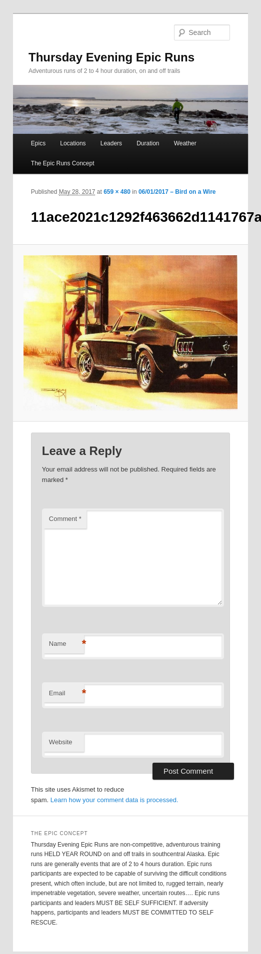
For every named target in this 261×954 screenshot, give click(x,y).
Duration (147, 143)
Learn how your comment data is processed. (114, 800)
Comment (65, 518)
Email (66, 693)
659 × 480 (117, 191)
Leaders (111, 143)
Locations (73, 143)
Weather (185, 143)
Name (66, 644)
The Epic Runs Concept (62, 163)
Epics (38, 143)
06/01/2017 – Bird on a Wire (177, 191)
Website (60, 742)
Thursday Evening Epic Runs (111, 57)
